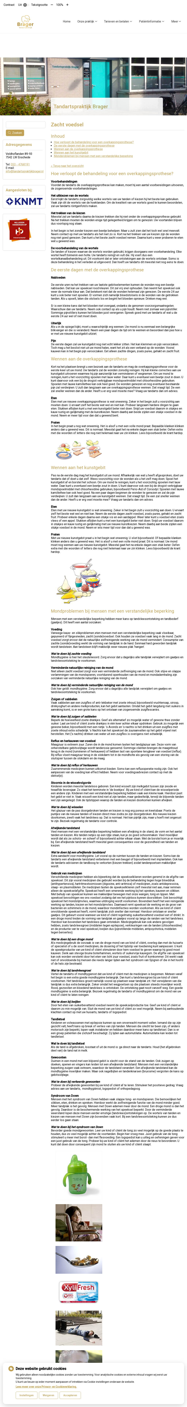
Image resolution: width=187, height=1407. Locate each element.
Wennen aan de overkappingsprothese (78, 149)
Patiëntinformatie (150, 21)
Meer (174, 21)
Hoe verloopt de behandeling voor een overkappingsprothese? (94, 142)
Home (66, 21)
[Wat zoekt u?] (25, 124)
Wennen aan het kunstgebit (71, 152)
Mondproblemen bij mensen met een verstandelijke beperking (93, 156)
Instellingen (27, 1395)
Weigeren (48, 1395)
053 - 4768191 (20, 164)
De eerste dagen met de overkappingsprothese (84, 145)
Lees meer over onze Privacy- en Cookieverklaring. (46, 1386)
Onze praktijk (85, 21)
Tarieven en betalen (116, 21)
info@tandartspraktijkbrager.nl (24, 171)
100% (59, 5)
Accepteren (70, 1395)
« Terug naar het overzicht (67, 166)
